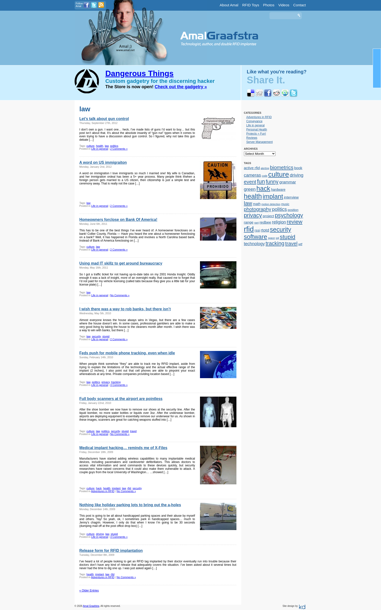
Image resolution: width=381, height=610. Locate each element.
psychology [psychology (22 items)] (289, 215)
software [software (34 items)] (255, 236)
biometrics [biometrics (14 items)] (281, 167)
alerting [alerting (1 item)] (265, 168)
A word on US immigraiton (103, 162)
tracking (116, 382)
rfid (129, 488)
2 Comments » (119, 148)
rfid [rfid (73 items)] (249, 229)
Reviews (251, 137)
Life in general (99, 148)
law (107, 145)
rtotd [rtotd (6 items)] (265, 230)
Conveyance (254, 121)
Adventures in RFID (102, 491)
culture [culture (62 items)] (278, 174)
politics (114, 145)
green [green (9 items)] (250, 189)
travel (133, 431)
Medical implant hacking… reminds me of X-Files (123, 448)
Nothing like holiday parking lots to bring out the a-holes (130, 505)
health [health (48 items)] (253, 196)
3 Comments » (119, 384)
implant (116, 488)
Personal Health (256, 129)
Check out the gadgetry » (181, 86)
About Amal (229, 5)
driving (100, 533)
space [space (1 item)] (271, 237)
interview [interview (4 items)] (291, 197)
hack (99, 488)
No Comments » (120, 295)
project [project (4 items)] (268, 216)
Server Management (259, 142)
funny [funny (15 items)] (272, 182)
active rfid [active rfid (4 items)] (252, 168)
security (96, 336)
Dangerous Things (139, 73)
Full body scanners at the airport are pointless (121, 399)
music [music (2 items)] (285, 204)
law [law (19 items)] (248, 203)
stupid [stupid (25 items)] (287, 237)
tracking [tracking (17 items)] (275, 243)
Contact (299, 5)
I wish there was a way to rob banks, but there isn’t (125, 309)
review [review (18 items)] (294, 222)
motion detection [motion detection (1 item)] (270, 204)
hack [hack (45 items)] (263, 188)
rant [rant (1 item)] (256, 222)
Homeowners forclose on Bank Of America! (118, 220)
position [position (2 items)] (293, 210)
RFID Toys (250, 5)
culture (91, 145)
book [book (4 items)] (298, 168)
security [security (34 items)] (280, 229)
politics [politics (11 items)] (279, 209)
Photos (269, 5)
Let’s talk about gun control (104, 119)
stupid (105, 336)
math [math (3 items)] (257, 204)
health (99, 145)
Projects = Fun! (256, 133)
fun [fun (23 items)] (261, 181)
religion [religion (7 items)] (279, 222)
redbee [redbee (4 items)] (265, 222)
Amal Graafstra (91, 606)
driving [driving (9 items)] (296, 175)
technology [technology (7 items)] (254, 243)
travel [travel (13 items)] (291, 243)
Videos (283, 5)
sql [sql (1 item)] (277, 237)
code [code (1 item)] (264, 175)
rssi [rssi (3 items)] (257, 230)
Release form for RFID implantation (111, 551)
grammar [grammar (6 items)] (287, 182)
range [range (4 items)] (248, 222)
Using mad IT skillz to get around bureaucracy (120, 263)
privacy (106, 382)
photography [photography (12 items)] (257, 209)
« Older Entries (89, 590)
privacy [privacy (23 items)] (253, 215)
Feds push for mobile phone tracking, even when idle (127, 353)
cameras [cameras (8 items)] (252, 175)
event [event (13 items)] (250, 181)
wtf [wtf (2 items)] (300, 244)
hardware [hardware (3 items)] (278, 190)
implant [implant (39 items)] (273, 196)
